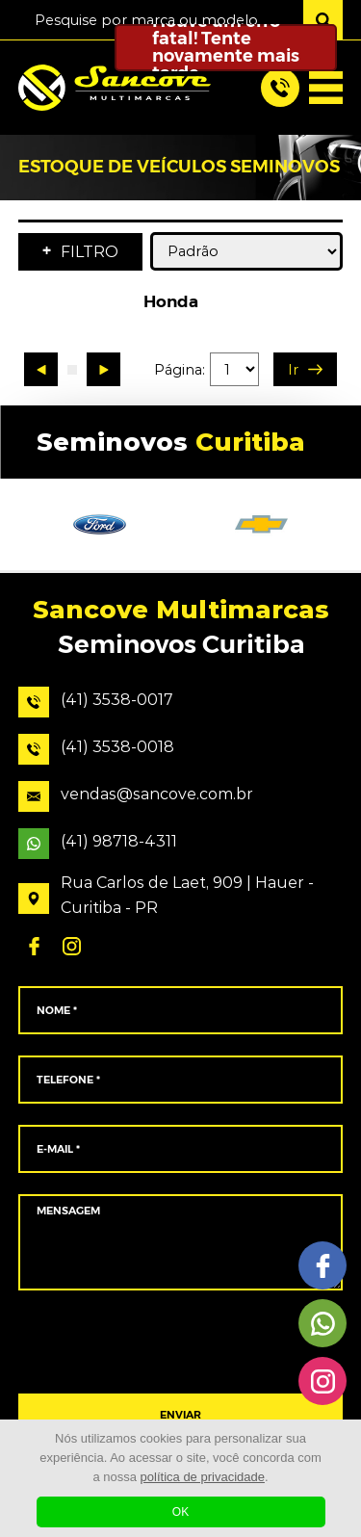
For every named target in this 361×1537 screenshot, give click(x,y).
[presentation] (180, 1342)
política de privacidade (203, 1477)
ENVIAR (180, 1415)
